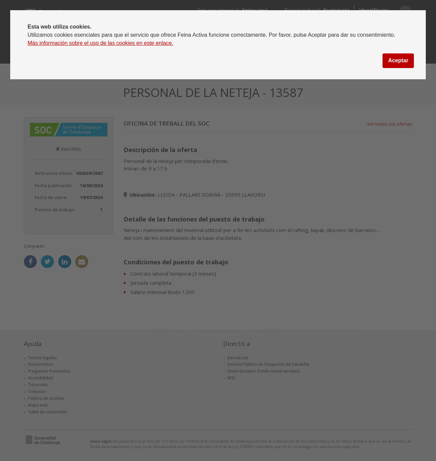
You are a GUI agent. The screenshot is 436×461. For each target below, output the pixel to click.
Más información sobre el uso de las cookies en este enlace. (100, 43)
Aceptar (398, 60)
